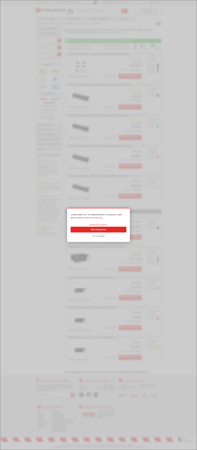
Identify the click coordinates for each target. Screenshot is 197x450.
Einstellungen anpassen (98, 225)
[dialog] (98, 225)
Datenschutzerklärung (93, 218)
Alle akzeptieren (98, 229)
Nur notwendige (98, 236)
